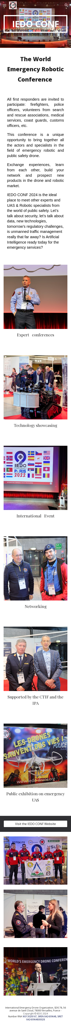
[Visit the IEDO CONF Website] (35, 824)
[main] (36, 24)
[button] (4, 5)
